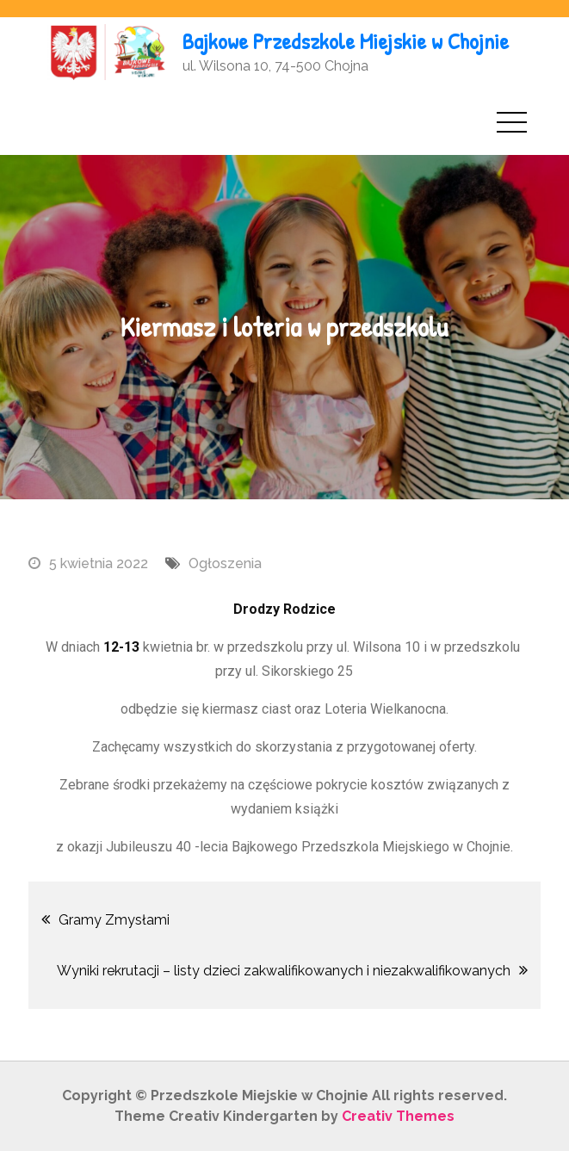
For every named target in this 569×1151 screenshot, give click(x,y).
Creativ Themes (398, 1116)
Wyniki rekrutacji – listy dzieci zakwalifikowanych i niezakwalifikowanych (283, 970)
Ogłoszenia (225, 563)
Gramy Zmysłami (114, 920)
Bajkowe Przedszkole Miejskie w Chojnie (345, 41)
